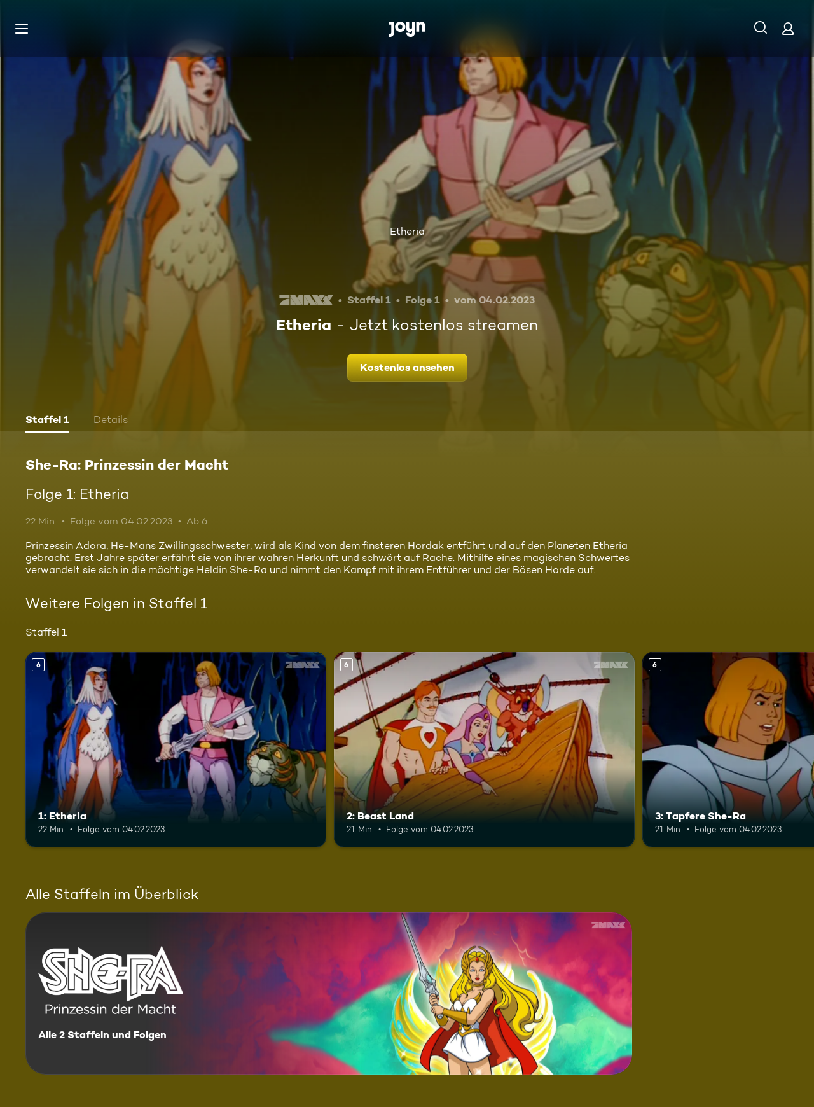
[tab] (47, 421)
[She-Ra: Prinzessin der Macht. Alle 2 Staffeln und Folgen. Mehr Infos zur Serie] (328, 993)
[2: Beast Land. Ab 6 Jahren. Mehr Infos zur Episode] (484, 749)
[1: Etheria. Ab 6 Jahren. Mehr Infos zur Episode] (175, 749)
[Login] (788, 28)
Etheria (407, 231)
